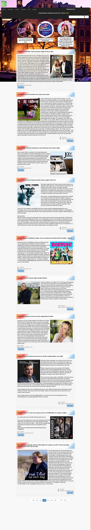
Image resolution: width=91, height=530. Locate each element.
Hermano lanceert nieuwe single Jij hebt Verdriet (32, 278)
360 (37, 500)
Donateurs (23, 9)
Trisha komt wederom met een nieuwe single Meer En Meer (35, 316)
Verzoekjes (10, 9)
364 (51, 500)
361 (41, 500)
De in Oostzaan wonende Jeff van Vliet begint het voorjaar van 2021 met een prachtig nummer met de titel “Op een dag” (43, 445)
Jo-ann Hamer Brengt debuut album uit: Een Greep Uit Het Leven (25, 40)
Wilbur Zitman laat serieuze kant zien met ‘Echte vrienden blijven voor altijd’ (40, 356)
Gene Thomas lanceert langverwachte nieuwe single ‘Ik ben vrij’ (37, 180)
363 (48, 500)
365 (55, 500)
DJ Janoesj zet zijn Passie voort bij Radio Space (45, 39)
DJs (29, 9)
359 (33, 500)
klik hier (64, 13)
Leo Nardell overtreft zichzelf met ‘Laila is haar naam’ (34, 94)
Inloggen (34, 9)
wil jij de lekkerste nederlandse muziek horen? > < (54, 13)
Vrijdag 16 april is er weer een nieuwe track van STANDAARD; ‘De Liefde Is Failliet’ (42, 413)
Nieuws (4, 9)
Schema (17, 9)
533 (61, 500)
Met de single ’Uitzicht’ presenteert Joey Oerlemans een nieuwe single (39, 148)
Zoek (87, 16)
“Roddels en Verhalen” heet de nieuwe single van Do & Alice (35, 51)
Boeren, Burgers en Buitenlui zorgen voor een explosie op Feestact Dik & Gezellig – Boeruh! (45, 238)
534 (65, 500)
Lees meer (21, 87)
